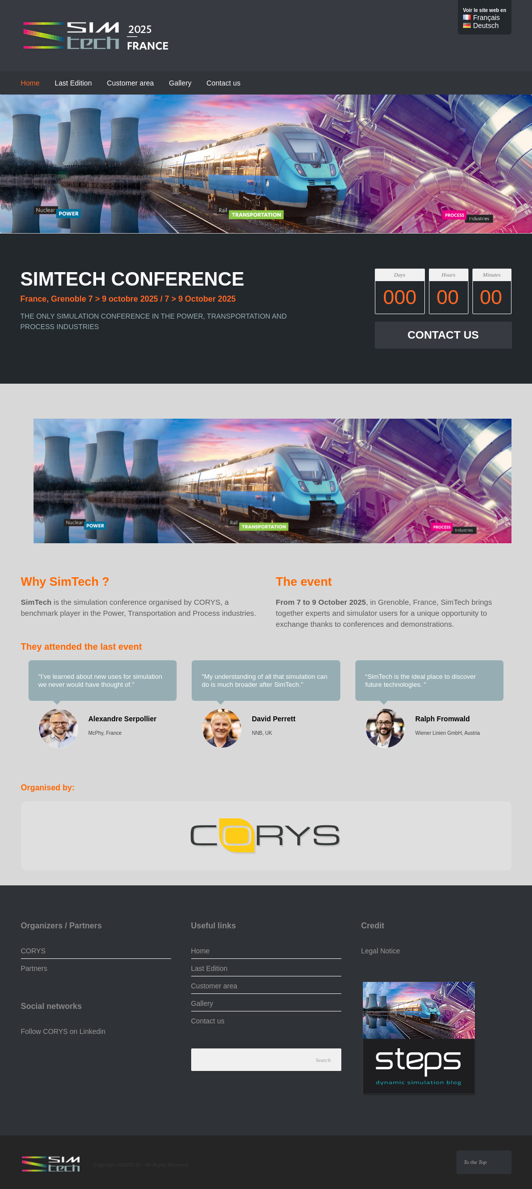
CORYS (33, 951)
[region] (266, 484)
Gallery (180, 83)
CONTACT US (443, 335)
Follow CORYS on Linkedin (63, 1031)
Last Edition (73, 83)
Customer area (130, 83)
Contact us (224, 83)
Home (30, 83)
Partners (34, 968)
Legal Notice (380, 951)
